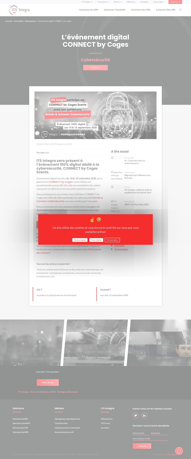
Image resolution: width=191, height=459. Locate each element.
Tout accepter (80, 240)
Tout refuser (96, 240)
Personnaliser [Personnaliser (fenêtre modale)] (112, 240)
